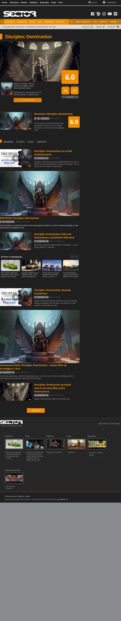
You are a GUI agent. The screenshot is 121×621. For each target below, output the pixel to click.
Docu (61, 2)
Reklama (21, 496)
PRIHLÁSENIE (111, 2)
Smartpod (14, 2)
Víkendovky (71, 452)
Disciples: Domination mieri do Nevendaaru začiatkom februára (54, 235)
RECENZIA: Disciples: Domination (19, 218)
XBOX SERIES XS (83, 21)
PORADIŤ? (111, 27)
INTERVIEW (30, 27)
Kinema (24, 2)
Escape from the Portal (54, 452)
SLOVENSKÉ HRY (41, 27)
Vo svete (65, 86)
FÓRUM (60, 21)
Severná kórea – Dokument (11, 487)
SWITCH (104, 21)
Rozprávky (44, 2)
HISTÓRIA (11, 27)
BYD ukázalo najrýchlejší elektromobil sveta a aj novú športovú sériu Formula (13, 455)
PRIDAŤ (99, 27)
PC (71, 21)
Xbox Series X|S (41, 158)
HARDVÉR (48, 21)
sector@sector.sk (62, 499)
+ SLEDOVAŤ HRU (28, 100)
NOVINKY (9, 21)
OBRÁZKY (42, 141)
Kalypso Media (28, 86)
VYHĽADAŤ (86, 27)
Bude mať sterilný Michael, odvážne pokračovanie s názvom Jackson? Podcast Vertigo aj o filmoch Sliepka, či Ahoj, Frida (35, 456)
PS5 (95, 21)
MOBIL (113, 21)
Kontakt (27, 496)
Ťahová (31, 84)
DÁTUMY (52, 27)
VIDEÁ (32, 21)
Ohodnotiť (70, 97)
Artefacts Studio (25, 88)
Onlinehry (33, 2)
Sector (5, 2)
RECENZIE (21, 21)
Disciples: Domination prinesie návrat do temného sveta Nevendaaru (52, 388)
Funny (53, 2)
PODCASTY (20, 27)
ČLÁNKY (20, 141)
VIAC (35, 410)
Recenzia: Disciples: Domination (53, 113)
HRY (40, 21)
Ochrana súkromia (11, 496)
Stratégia (24, 84)
